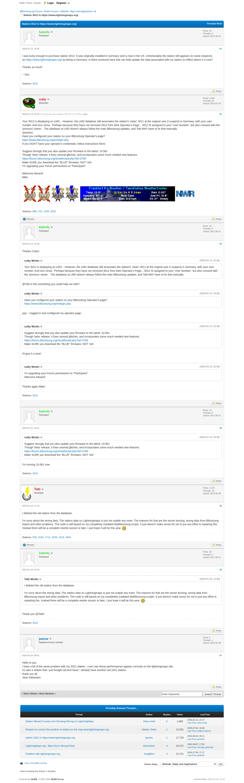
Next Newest (46, 693)
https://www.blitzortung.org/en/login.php (45, 139)
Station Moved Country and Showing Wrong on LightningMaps (59, 721)
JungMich (149, 753)
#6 (221, 570)
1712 (47, 537)
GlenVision (149, 745)
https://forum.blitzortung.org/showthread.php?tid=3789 (54, 158)
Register (61, 3)
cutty (85, 114)
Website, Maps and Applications (76, 11)
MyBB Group (57, 779)
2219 (61, 537)
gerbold (200, 739)
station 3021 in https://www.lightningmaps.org (50, 737)
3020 (53, 211)
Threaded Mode (214, 23)
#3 (221, 244)
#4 (221, 428)
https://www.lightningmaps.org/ (44, 59)
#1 (221, 49)
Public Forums (51, 11)
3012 (35, 83)
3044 (68, 537)
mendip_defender (205, 747)
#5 (221, 506)
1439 (46, 211)
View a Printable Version (35, 763)
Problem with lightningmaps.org (42, 753)
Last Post (191, 723)
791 (40, 211)
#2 (221, 114)
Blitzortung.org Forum (31, 11)
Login (50, 3)
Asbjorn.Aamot (204, 731)
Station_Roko (149, 729)
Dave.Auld (149, 721)
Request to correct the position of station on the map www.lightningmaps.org (67, 729)
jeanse (43, 638)
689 (34, 211)
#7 (221, 655)
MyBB (34, 779)
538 (34, 537)
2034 (54, 537)
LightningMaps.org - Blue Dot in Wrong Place (50, 745)
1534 (40, 537)
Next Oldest (30, 693)
